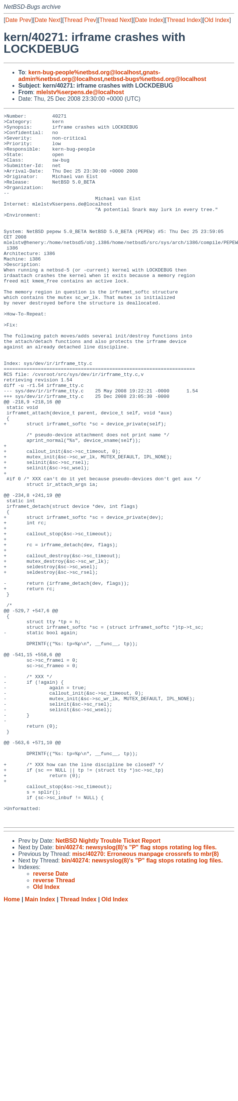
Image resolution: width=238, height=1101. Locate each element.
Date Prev (18, 20)
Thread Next (115, 20)
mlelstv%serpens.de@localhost (80, 92)
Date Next (47, 20)
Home (12, 1041)
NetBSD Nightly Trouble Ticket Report (107, 982)
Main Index (40, 1041)
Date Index (149, 20)
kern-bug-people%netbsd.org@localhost (84, 72)
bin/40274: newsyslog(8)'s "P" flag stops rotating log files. (135, 989)
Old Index (216, 20)
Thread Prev (80, 20)
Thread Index (184, 20)
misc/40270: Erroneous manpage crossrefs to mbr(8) (145, 996)
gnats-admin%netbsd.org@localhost (89, 75)
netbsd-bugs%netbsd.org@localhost (155, 79)
